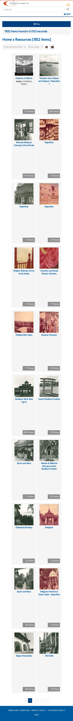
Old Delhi (49, 656)
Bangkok (49, 527)
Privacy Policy (38, 710)
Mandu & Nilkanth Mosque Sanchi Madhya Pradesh (49, 466)
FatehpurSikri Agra (24, 335)
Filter (37, 24)
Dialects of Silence (24, 78)
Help (37, 715)
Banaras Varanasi (49, 335)
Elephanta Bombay (24, 527)
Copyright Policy (56, 710)
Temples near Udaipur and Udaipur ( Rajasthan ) (49, 81)
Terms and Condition (19, 710)
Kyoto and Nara (24, 463)
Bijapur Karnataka (24, 656)
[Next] (47, 700)
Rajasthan (49, 142)
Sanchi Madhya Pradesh (49, 399)
